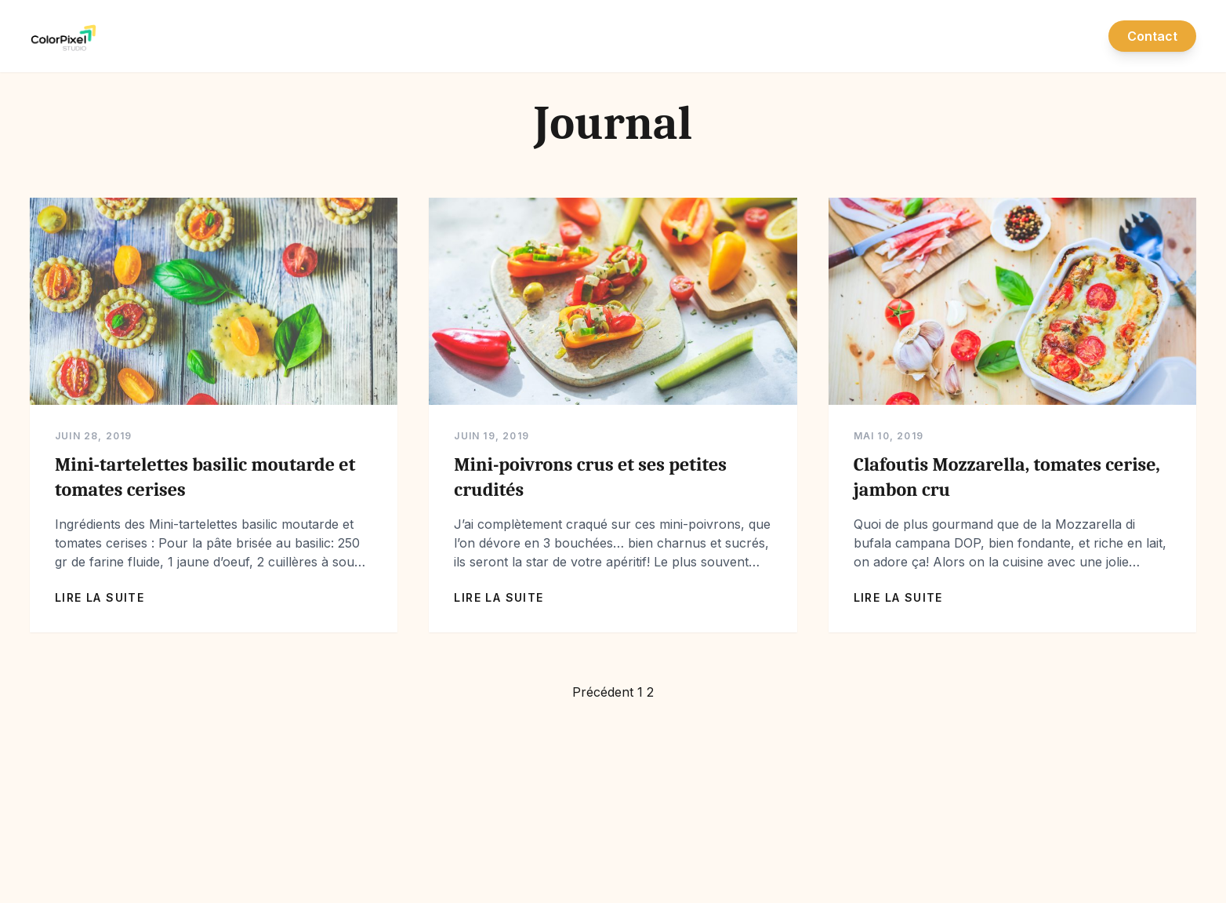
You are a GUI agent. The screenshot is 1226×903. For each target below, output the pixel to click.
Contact (1152, 36)
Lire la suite (99, 597)
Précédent (602, 692)
